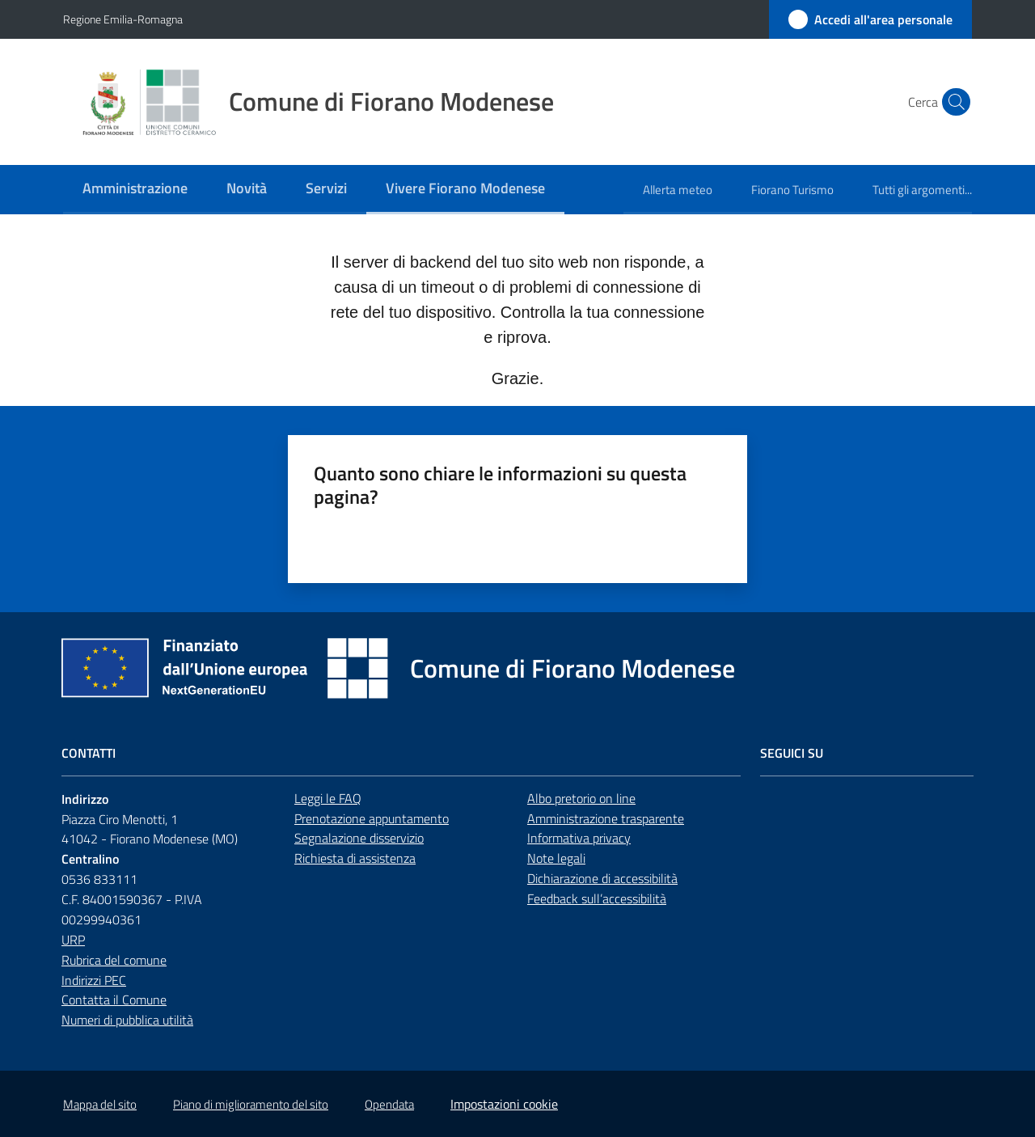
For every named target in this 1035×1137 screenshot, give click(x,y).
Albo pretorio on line (581, 798)
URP (73, 939)
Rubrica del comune (114, 960)
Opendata (389, 1104)
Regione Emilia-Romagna (123, 19)
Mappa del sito (100, 1104)
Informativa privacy (579, 837)
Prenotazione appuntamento (371, 818)
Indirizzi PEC (93, 980)
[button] (952, 101)
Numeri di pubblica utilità (127, 1019)
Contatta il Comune (114, 999)
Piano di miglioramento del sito (250, 1104)
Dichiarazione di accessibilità (602, 878)
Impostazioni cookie (504, 1104)
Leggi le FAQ (327, 798)
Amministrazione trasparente (605, 818)
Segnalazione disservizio (359, 837)
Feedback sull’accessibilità (596, 898)
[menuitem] (135, 189)
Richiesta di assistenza (355, 858)
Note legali (556, 858)
